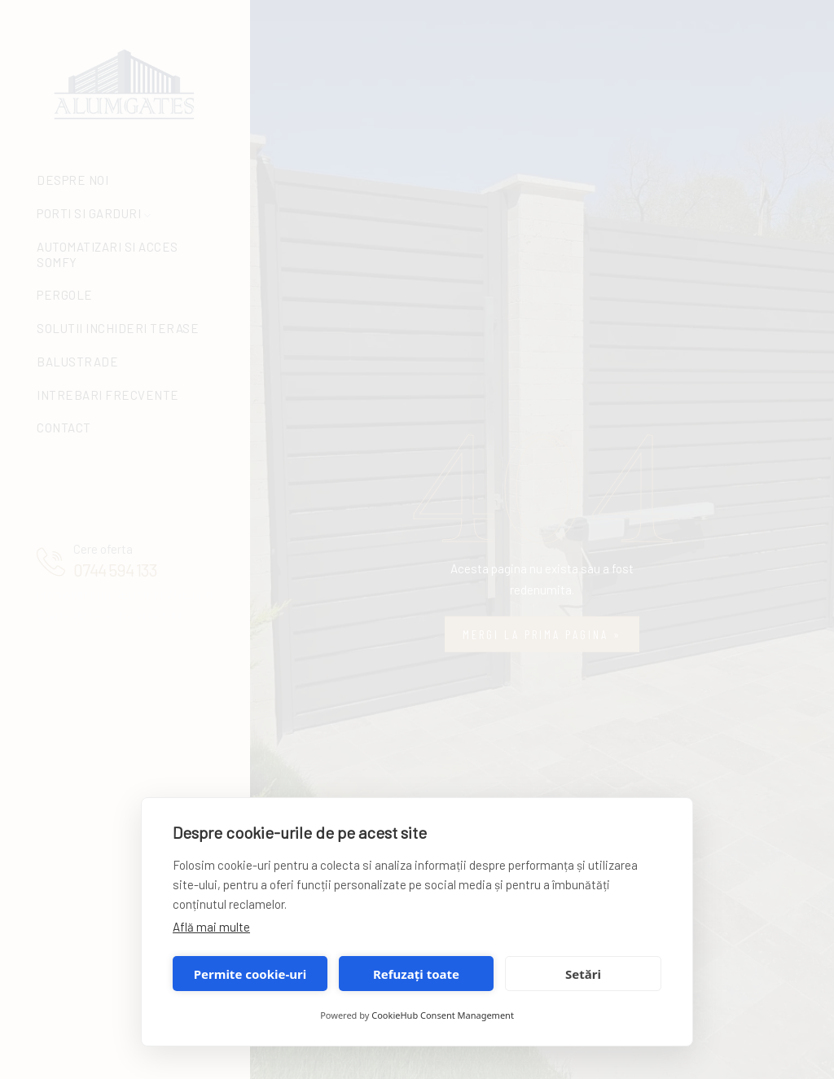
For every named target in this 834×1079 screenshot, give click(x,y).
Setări (583, 974)
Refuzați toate (416, 974)
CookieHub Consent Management (442, 1015)
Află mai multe (211, 926)
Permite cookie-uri (250, 974)
